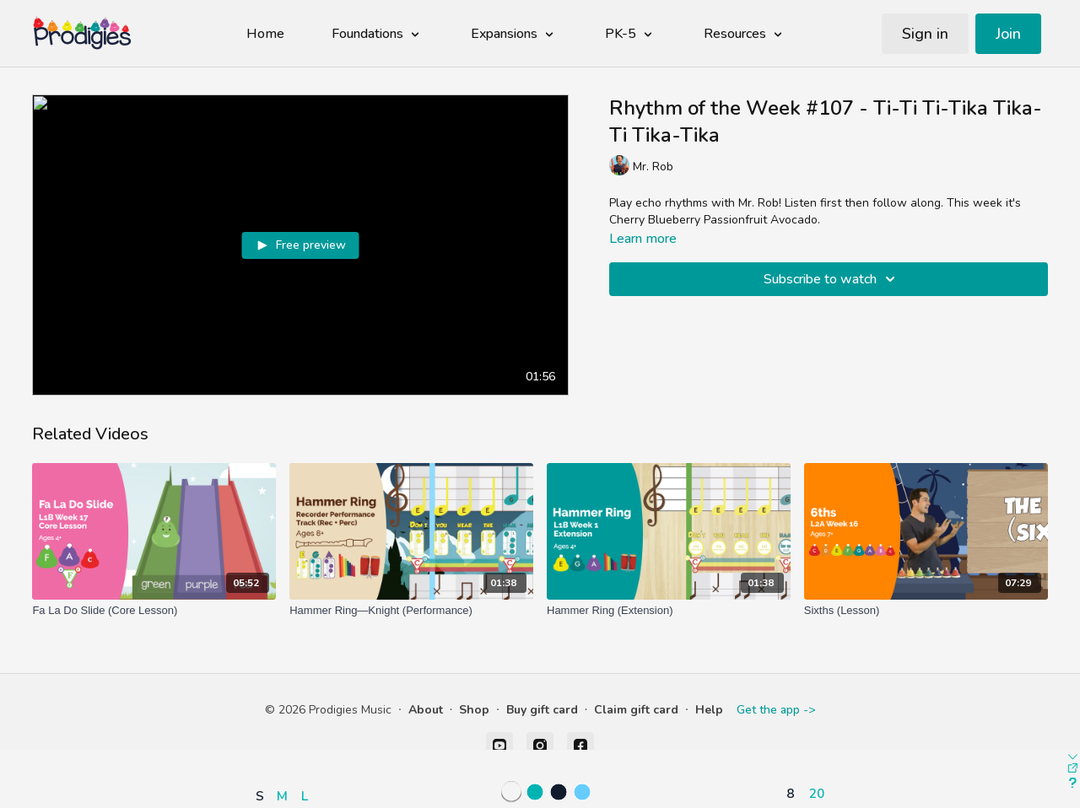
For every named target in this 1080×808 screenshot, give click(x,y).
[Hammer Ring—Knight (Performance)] (411, 610)
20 (816, 793)
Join (1008, 34)
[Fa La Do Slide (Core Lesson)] (154, 610)
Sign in (925, 34)
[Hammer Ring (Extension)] (669, 610)
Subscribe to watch (832, 279)
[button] (286, 747)
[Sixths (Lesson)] (926, 610)
